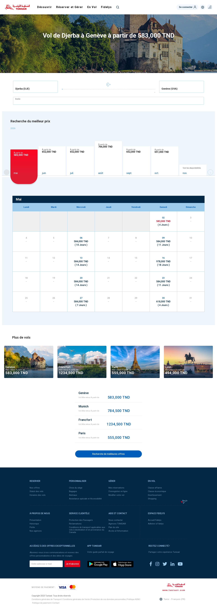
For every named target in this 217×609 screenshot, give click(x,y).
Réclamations (75, 523)
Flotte (32, 527)
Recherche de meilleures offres (108, 454)
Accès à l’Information (118, 531)
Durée (17, 99)
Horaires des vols (38, 495)
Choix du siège (75, 488)
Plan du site (113, 527)
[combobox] (35, 87)
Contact (55, 603)
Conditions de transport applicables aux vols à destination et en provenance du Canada (87, 529)
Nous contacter (115, 520)
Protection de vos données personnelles (108, 599)
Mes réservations (116, 488)
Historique (34, 523)
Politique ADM (133, 599)
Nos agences (36, 531)
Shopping (152, 498)
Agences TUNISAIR (117, 523)
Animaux (73, 495)
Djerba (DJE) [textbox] (22, 89)
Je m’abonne (72, 563)
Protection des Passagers (81, 520)
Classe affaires (155, 488)
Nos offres (35, 488)
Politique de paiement (41, 603)
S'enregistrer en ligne (117, 491)
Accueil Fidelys (154, 520)
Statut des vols (36, 491)
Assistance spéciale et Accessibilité (85, 498)
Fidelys (106, 7)
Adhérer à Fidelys (156, 523)
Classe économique (157, 491)
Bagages (73, 491)
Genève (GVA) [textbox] (170, 89)
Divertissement (155, 495)
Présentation (35, 520)
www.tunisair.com (173, 590)
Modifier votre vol (116, 495)
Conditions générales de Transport (47, 599)
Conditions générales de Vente (76, 599)
